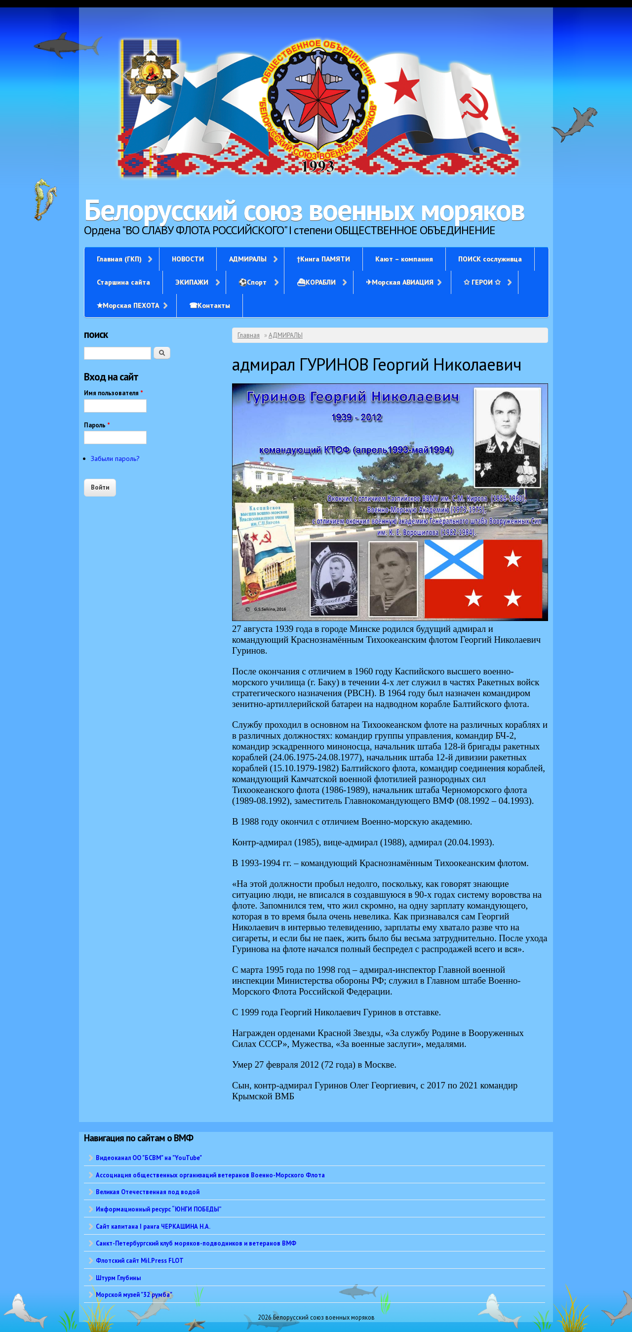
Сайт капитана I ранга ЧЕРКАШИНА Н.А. (153, 1226)
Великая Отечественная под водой (147, 1192)
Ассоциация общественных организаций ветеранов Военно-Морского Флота (210, 1175)
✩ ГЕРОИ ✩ (482, 282)
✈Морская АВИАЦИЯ (400, 282)
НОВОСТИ (188, 258)
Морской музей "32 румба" (134, 1294)
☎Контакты (209, 305)
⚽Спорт (252, 282)
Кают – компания (404, 258)
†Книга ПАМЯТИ (323, 258)
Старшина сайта (123, 282)
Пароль (97, 425)
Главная (248, 335)
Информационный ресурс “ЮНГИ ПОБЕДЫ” (159, 1209)
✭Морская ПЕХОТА (128, 305)
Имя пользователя (113, 393)
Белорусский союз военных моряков (304, 209)
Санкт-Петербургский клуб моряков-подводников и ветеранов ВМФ (196, 1243)
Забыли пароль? (115, 458)
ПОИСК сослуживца (490, 258)
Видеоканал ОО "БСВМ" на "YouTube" (149, 1158)
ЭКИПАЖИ (191, 282)
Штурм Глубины (118, 1278)
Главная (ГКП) (119, 258)
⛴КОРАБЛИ (316, 282)
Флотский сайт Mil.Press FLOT (140, 1260)
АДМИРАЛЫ (248, 258)
